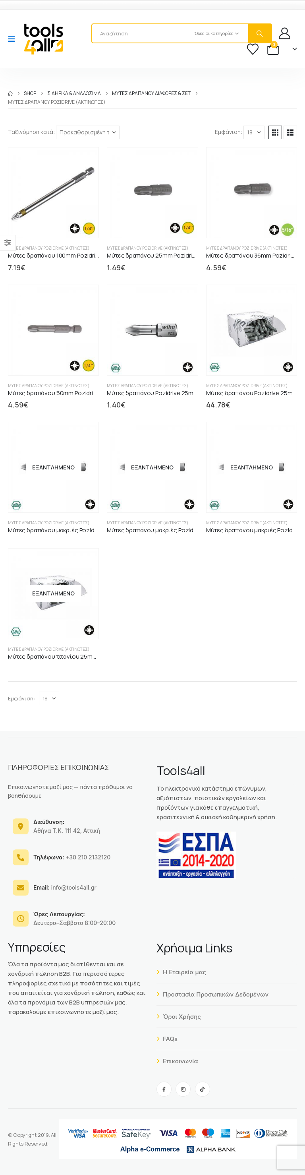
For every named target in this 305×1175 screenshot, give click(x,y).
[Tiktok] (202, 1089)
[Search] (259, 33)
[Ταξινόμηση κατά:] (88, 132)
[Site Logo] (43, 39)
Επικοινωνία (177, 1061)
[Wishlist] (253, 49)
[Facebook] (164, 1089)
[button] (275, 132)
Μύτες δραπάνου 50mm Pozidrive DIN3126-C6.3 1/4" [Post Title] (78, 393)
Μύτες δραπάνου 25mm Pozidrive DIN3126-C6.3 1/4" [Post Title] (177, 255)
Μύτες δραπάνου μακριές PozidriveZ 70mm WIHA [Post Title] (174, 530)
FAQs (167, 1039)
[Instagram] (183, 1089)
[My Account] (284, 33)
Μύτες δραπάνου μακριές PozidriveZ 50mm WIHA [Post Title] (75, 530)
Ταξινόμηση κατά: (31, 132)
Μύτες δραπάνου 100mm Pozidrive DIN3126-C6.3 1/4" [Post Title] (79, 255)
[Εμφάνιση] (253, 132)
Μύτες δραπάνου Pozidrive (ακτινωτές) (48, 248)
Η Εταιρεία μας (181, 972)
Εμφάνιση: (228, 132)
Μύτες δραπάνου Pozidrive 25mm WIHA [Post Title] (160, 393)
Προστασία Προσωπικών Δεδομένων (212, 994)
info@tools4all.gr (65, 887)
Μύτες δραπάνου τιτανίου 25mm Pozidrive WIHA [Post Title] (73, 656)
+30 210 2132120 (71, 857)
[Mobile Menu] (14, 39)
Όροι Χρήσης (178, 1016)
